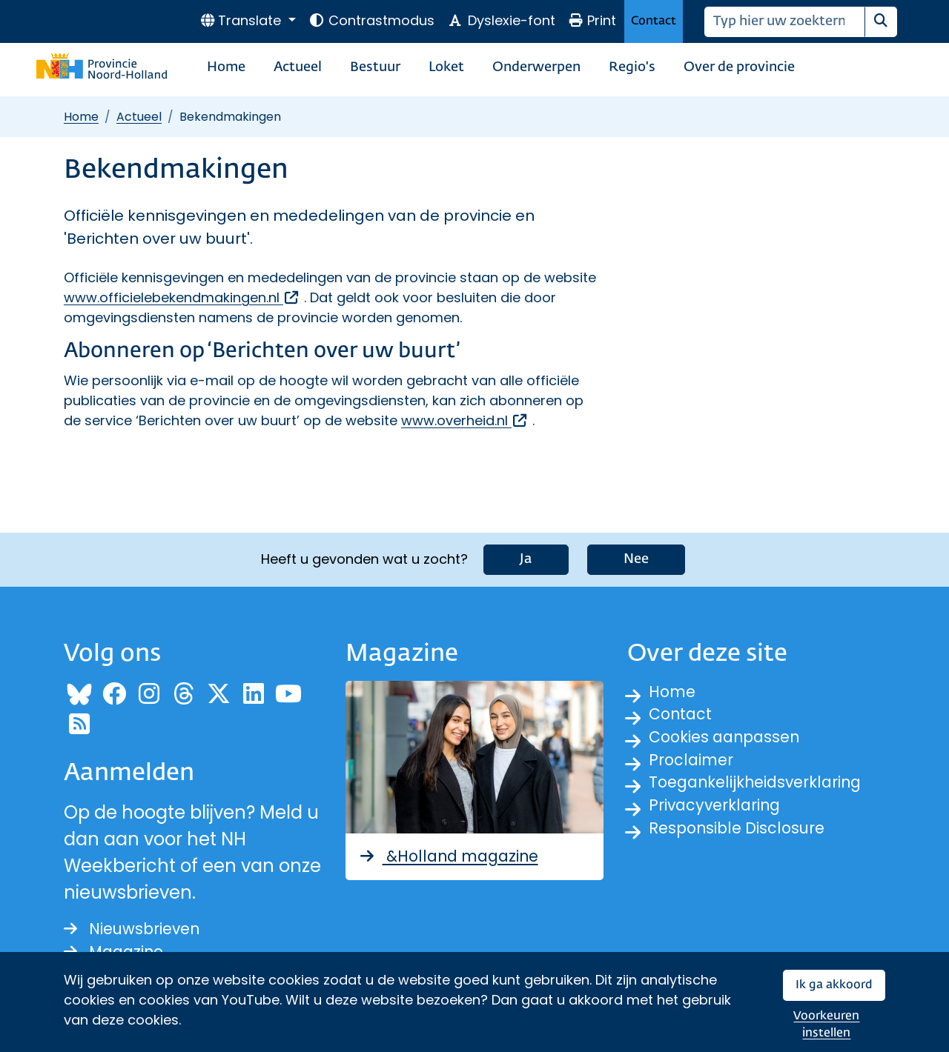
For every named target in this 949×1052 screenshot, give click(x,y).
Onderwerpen (536, 67)
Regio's (632, 67)
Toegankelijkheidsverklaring (771, 792)
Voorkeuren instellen (826, 1025)
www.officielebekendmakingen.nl (182, 297)
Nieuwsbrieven (142, 923)
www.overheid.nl (465, 420)
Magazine (120, 950)
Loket (446, 67)
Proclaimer (697, 765)
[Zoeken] (784, 22)
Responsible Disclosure (749, 845)
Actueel (298, 67)
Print (592, 20)
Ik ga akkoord (834, 985)
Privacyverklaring (724, 819)
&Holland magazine (461, 850)
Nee (636, 552)
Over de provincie (739, 67)
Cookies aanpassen (736, 739)
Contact (653, 21)
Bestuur (375, 67)
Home (226, 67)
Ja (526, 552)
